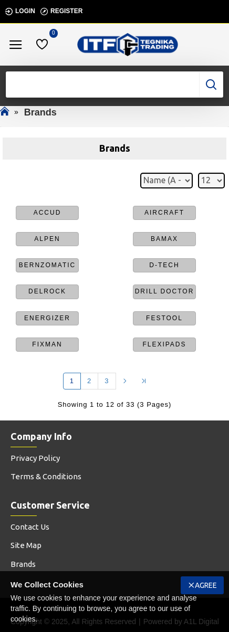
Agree (206, 585)
